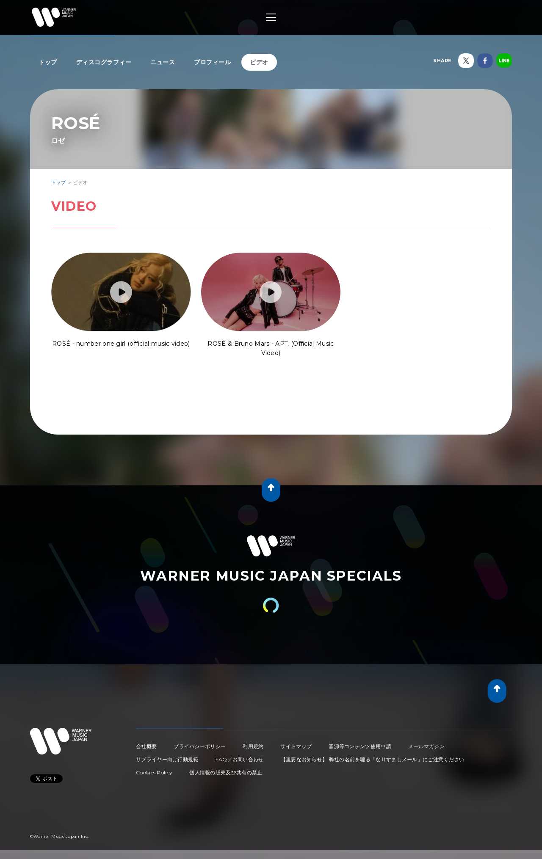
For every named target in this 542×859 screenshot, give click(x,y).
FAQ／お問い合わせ (240, 759)
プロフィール (212, 62)
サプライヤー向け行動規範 (167, 759)
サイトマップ (296, 746)
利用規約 (253, 746)
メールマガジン (426, 746)
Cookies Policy (154, 772)
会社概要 (146, 746)
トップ (48, 62)
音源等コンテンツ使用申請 (360, 746)
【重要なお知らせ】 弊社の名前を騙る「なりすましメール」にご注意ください (373, 759)
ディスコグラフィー (104, 62)
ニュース (162, 62)
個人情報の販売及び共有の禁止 (225, 772)
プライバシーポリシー (200, 746)
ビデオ (259, 62)
